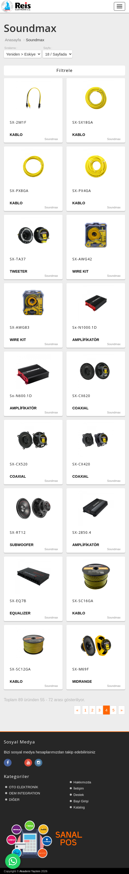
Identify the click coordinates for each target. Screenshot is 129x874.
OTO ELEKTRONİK (23, 787)
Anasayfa (13, 40)
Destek (79, 795)
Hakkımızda (82, 782)
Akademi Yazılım (30, 871)
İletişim (79, 788)
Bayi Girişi (81, 801)
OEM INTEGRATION (24, 793)
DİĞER (14, 800)
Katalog (79, 807)
